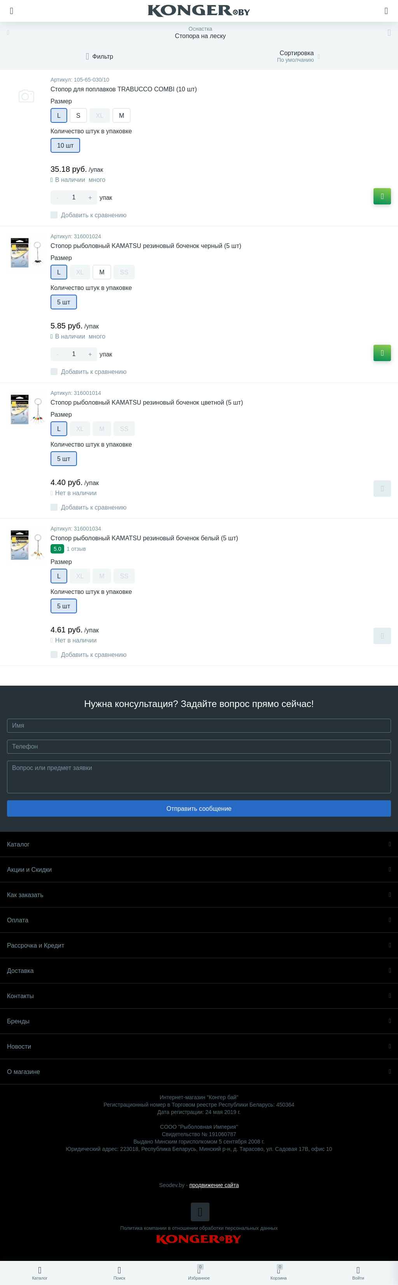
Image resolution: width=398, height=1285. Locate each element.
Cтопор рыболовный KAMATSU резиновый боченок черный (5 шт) (146, 246)
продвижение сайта (214, 1185)
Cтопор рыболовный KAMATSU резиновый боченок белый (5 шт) (144, 538)
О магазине (199, 1072)
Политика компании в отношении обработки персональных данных (199, 1228)
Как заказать (199, 895)
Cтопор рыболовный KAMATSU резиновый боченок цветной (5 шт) (147, 402)
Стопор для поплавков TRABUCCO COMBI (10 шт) (124, 89)
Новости (199, 1046)
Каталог (199, 844)
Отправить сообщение (198, 808)
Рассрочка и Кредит (199, 945)
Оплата (199, 920)
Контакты (199, 996)
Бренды (199, 1021)
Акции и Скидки (199, 869)
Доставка (199, 970)
